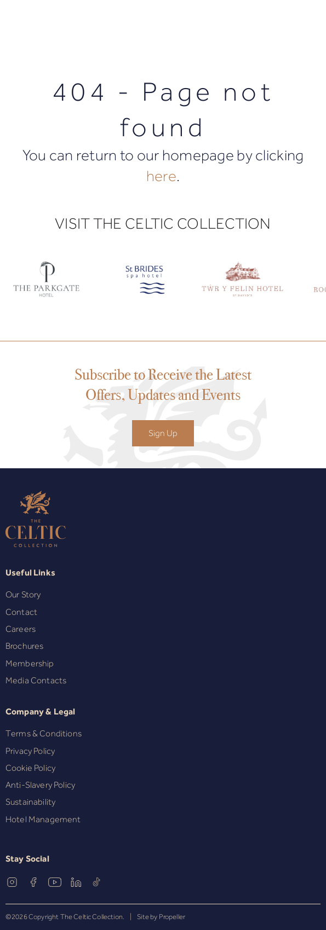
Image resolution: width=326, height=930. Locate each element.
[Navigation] (12, 29)
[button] (38, 29)
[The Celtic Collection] (163, 28)
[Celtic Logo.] (144, 287)
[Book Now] (294, 28)
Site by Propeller (161, 917)
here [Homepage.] (161, 175)
